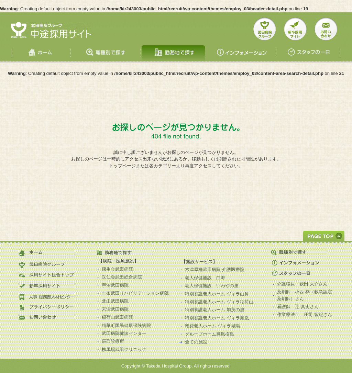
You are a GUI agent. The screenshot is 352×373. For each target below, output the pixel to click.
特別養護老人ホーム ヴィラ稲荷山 (219, 301)
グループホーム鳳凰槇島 (209, 334)
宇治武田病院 (115, 285)
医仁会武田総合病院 (122, 277)
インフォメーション (299, 263)
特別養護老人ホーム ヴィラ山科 (217, 293)
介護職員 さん (302, 283)
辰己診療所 (113, 341)
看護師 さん (298, 306)
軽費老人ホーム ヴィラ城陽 (212, 325)
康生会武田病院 (117, 269)
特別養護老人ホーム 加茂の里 (214, 309)
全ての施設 (196, 341)
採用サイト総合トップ (47, 275)
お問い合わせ (47, 317)
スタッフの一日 (299, 273)
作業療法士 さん (304, 314)
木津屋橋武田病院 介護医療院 (214, 269)
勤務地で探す (131, 253)
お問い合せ (326, 29)
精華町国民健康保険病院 (126, 325)
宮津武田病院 (115, 309)
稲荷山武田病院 (117, 317)
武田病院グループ (264, 29)
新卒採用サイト (295, 29)
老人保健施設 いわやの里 (212, 285)
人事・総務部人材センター (47, 296)
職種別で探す (302, 253)
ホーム (47, 253)
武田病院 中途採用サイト (51, 30)
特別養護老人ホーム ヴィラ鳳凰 (217, 317)
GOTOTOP (323, 236)
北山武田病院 (115, 301)
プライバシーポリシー (47, 306)
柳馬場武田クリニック (124, 349)
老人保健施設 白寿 (205, 277)
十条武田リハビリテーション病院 (135, 293)
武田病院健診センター (124, 333)
